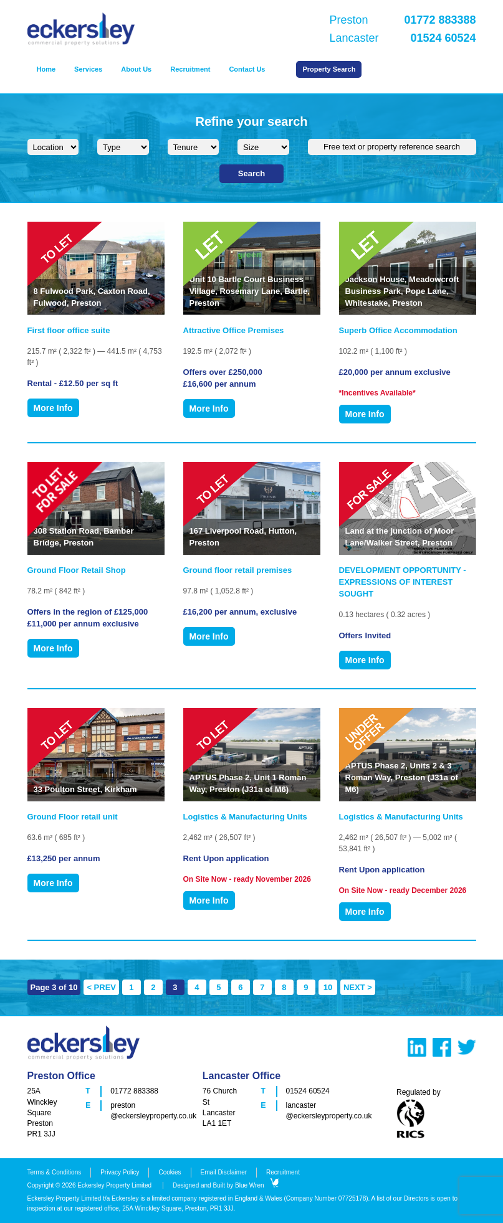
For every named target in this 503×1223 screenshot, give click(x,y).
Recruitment (190, 69)
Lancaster (403, 38)
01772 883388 (134, 1091)
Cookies (169, 1172)
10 (327, 987)
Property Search (328, 69)
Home (46, 69)
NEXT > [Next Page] (357, 987)
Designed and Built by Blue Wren (226, 1185)
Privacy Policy (119, 1172)
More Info (53, 408)
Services (88, 69)
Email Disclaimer (224, 1172)
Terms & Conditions (54, 1172)
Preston (403, 19)
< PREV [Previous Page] (101, 987)
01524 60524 (308, 1091)
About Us (136, 69)
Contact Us (247, 69)
